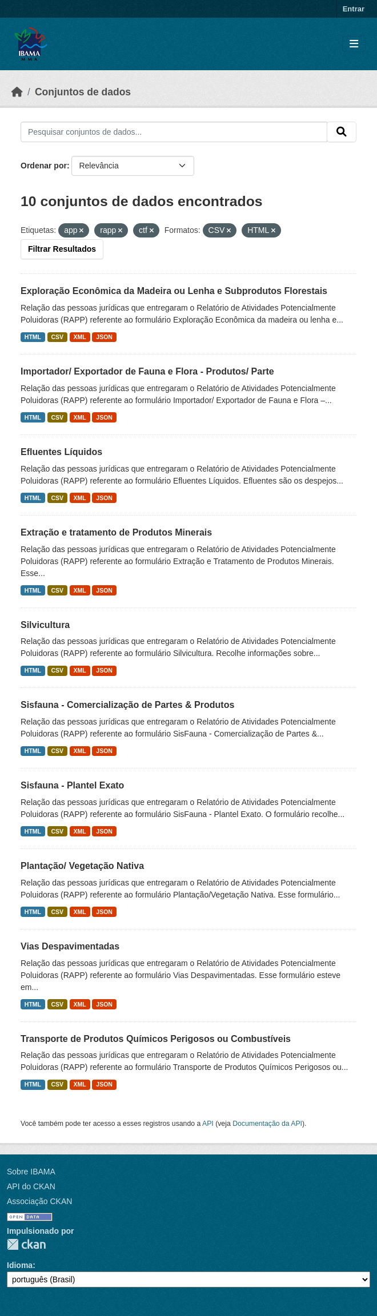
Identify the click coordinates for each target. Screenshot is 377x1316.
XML (80, 336)
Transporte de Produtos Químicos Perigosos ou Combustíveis (156, 1039)
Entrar (353, 9)
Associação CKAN (39, 1201)
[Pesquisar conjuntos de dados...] (174, 132)
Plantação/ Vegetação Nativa (82, 866)
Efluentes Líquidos (61, 452)
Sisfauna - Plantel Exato (72, 785)
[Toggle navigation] (354, 44)
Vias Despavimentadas (70, 946)
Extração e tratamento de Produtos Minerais (116, 532)
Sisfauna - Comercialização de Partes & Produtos (127, 705)
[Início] (17, 92)
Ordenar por (44, 165)
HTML (33, 336)
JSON (104, 336)
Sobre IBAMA (31, 1171)
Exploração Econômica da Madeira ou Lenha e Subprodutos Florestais (174, 291)
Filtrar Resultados (62, 248)
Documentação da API (267, 1124)
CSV (57, 336)
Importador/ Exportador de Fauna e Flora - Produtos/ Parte (147, 371)
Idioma (20, 1265)
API (208, 1124)
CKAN (26, 1244)
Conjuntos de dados (83, 92)
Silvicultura (45, 625)
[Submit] (341, 132)
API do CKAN (31, 1186)
